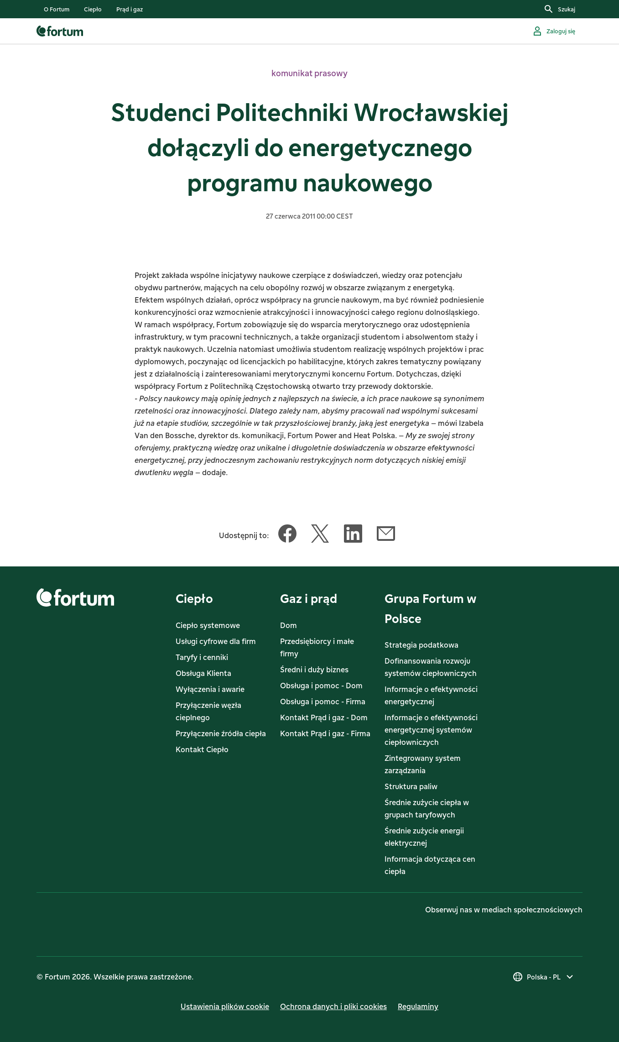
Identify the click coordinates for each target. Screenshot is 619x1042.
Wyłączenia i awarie (210, 689)
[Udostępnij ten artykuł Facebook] (287, 535)
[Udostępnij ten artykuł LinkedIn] (353, 535)
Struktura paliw (411, 786)
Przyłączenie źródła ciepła (221, 733)
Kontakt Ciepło (202, 749)
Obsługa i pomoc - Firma (322, 701)
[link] (56, 9)
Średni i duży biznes (314, 670)
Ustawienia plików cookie (225, 1006)
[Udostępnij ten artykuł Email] (386, 535)
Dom (288, 625)
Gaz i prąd (308, 598)
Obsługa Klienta (203, 673)
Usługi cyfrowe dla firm (216, 641)
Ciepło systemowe (208, 625)
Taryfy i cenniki (202, 657)
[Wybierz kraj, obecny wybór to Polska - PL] (544, 977)
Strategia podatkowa (421, 645)
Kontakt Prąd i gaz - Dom (324, 717)
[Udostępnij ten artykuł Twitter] (320, 535)
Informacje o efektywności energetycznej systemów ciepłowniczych (431, 729)
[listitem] (56, 9)
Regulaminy (418, 1006)
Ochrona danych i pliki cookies (333, 1006)
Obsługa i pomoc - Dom (321, 686)
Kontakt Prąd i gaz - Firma (325, 733)
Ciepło (194, 598)
